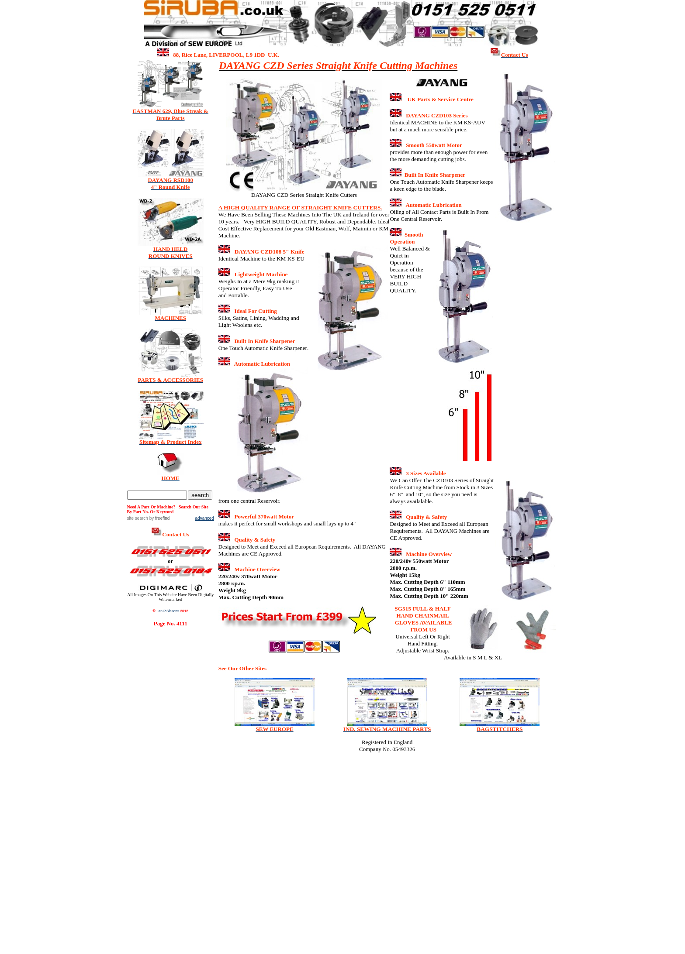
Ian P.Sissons (168, 611)
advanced (204, 518)
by (159, 518)
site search (137, 518)
